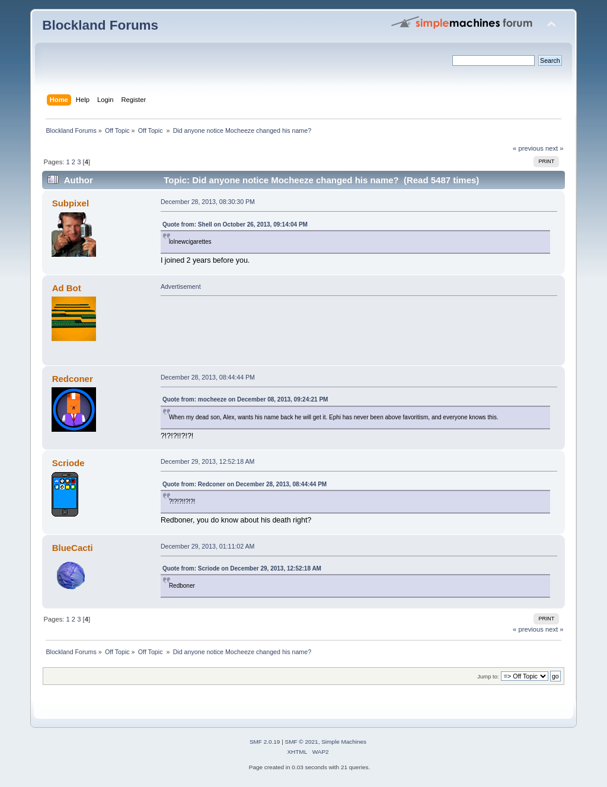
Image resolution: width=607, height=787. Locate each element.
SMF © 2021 (301, 741)
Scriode (68, 463)
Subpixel (70, 203)
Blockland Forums (100, 25)
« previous (528, 148)
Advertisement (181, 286)
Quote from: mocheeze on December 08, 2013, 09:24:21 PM (245, 399)
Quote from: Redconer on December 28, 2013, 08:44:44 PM (244, 484)
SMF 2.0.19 (265, 741)
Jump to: (488, 676)
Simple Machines (343, 741)
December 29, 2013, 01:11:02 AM (207, 546)
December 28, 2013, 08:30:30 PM (208, 201)
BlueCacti (72, 548)
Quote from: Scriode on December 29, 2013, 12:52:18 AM (241, 568)
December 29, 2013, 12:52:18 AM (207, 461)
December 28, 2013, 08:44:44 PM (208, 377)
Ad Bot (66, 288)
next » (554, 148)
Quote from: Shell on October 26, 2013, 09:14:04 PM (235, 224)
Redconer (72, 379)
